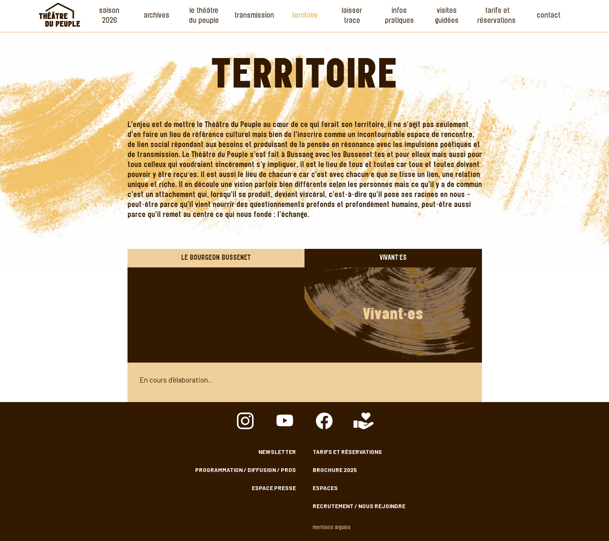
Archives (156, 16)
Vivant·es (393, 258)
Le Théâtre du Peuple (204, 16)
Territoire (305, 16)
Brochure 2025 (335, 469)
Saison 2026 (109, 16)
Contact (548, 16)
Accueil (59, 15)
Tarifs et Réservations (497, 16)
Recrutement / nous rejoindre (359, 505)
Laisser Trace (352, 16)
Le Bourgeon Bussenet (216, 258)
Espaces (325, 487)
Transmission (254, 16)
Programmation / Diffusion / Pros (245, 469)
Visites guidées (447, 16)
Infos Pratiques (399, 16)
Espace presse (274, 487)
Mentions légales (332, 528)
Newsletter (277, 451)
